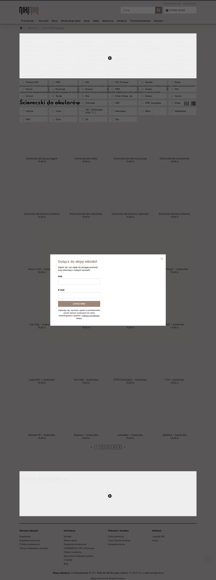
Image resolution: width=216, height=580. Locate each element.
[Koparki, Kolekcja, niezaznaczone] (63, 68)
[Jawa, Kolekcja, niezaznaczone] (63, 60)
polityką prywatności (91, 315)
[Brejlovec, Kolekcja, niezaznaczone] (123, 42)
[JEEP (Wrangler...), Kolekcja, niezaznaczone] (93, 60)
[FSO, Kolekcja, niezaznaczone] (34, 60)
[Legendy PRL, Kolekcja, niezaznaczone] (123, 68)
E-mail (61, 290)
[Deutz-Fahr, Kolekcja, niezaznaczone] (34, 51)
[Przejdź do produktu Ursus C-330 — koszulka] (108, 513)
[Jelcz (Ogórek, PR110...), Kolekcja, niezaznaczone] (123, 60)
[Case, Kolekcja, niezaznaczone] (153, 42)
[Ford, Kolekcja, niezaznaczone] (182, 51)
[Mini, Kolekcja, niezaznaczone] (63, 75)
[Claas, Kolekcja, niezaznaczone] (182, 42)
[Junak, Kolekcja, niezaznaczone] (153, 60)
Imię (60, 276)
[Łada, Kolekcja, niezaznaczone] (182, 68)
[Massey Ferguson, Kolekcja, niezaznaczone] (34, 75)
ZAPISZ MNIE (79, 304)
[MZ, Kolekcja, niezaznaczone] (93, 75)
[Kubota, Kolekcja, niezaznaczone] (93, 68)
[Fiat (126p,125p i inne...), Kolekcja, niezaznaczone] (153, 51)
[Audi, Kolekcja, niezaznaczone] (34, 42)
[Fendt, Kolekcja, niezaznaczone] (123, 51)
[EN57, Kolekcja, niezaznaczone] (63, 51)
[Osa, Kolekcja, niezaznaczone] (153, 75)
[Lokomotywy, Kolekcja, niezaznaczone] (153, 68)
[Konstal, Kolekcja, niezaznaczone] (34, 68)
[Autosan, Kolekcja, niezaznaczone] (63, 42)
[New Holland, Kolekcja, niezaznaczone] (123, 75)
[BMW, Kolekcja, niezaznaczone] (93, 42)
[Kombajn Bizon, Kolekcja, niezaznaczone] (182, 60)
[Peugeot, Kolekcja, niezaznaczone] (182, 75)
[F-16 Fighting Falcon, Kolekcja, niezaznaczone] (93, 51)
